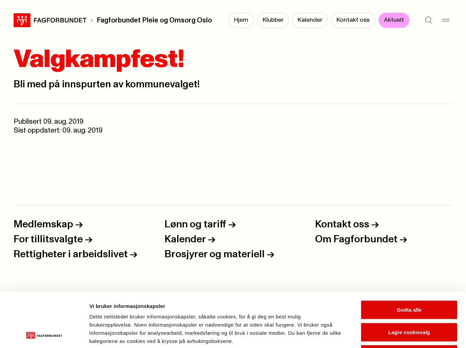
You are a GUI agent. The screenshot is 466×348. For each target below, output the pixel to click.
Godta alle (409, 259)
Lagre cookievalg (409, 281)
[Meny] (445, 20)
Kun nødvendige (409, 303)
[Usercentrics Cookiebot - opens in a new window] (44, 335)
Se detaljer (366, 334)
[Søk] (428, 20)
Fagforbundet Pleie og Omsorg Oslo (154, 20)
